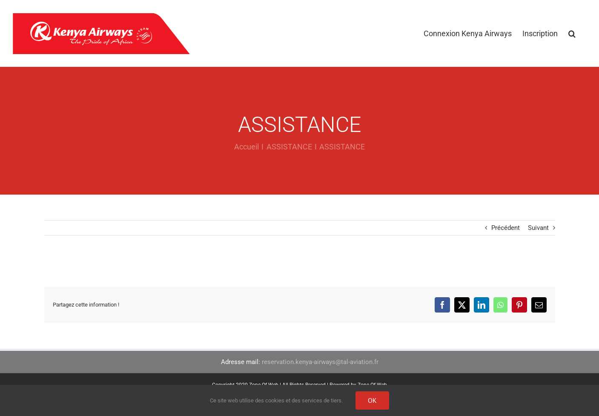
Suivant (538, 228)
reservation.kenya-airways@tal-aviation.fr (320, 362)
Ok (372, 400)
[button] (572, 33)
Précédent (505, 228)
